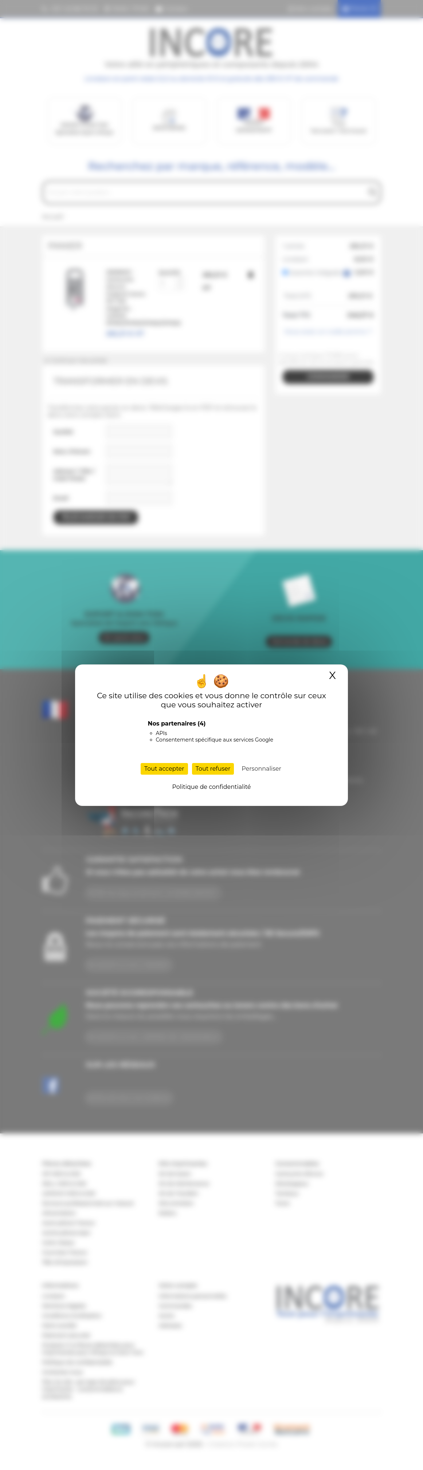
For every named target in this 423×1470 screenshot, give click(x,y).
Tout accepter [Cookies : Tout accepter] (164, 768)
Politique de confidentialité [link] (211, 786)
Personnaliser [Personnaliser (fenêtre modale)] (261, 768)
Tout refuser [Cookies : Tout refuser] (213, 768)
